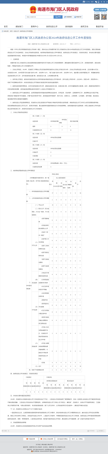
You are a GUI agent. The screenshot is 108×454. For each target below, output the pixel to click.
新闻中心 (34, 26)
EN (107, 2)
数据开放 (100, 26)
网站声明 (50, 444)
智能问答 (77, 17)
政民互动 (84, 26)
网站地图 (44, 444)
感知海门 (19, 26)
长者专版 (102, 9)
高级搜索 (68, 17)
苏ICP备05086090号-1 (39, 449)
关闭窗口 (100, 431)
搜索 (58, 17)
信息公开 (16, 31)
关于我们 (38, 444)
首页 (6, 26)
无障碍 (97, 9)
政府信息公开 (51, 26)
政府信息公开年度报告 (26, 31)
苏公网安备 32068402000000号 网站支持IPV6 (44, 451)
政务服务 (69, 26)
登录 (92, 1)
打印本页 (91, 431)
